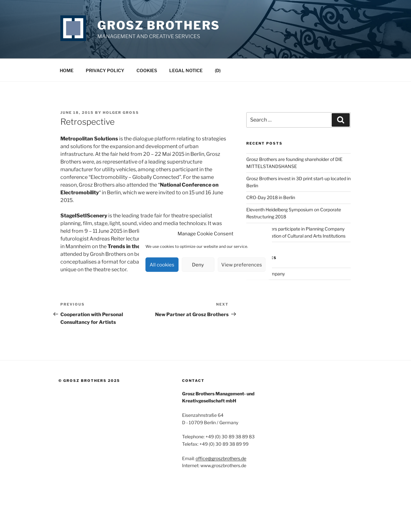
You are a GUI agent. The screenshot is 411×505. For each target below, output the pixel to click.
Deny (198, 264)
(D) (218, 70)
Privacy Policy (105, 70)
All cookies (162, 264)
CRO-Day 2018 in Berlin (270, 197)
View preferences (241, 264)
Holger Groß (121, 112)
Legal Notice (186, 70)
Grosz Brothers (158, 25)
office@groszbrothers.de (221, 458)
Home (67, 70)
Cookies (146, 70)
